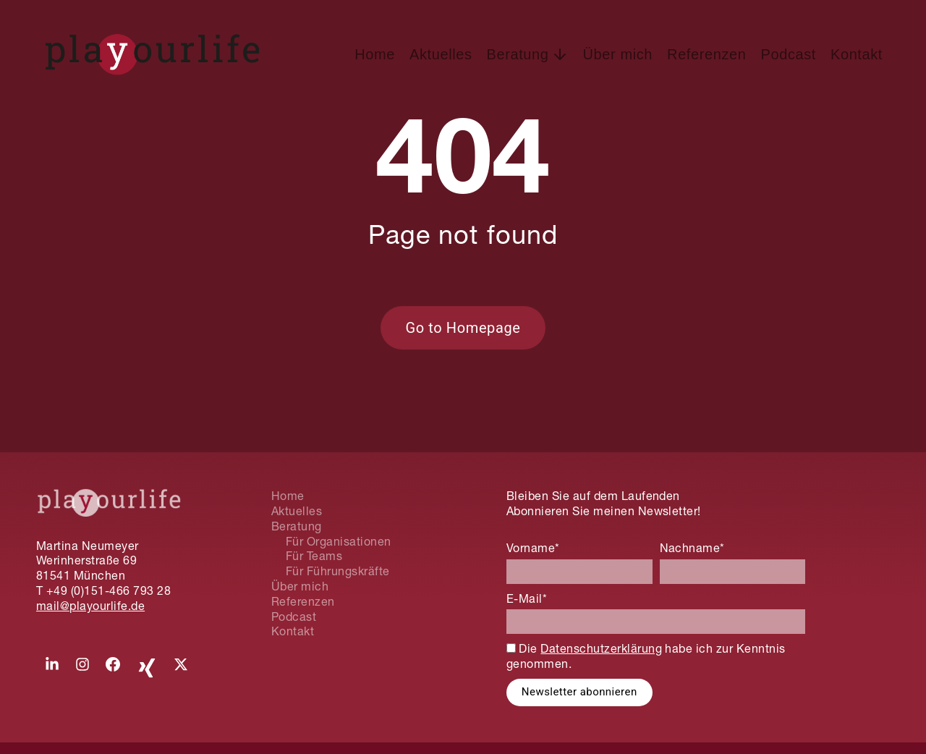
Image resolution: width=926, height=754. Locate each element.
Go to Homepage (463, 327)
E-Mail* (526, 598)
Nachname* (692, 548)
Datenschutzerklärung (601, 648)
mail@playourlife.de (90, 605)
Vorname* (533, 548)
